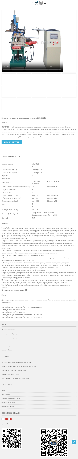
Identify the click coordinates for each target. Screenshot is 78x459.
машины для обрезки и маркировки (14, 370)
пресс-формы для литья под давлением (15, 378)
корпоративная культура (10, 338)
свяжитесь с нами (8, 406)
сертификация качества (10, 346)
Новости (4, 390)
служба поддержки (8, 402)
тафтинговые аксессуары (10, 374)
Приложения (6, 394)
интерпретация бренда (9, 334)
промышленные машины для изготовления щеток (19, 366)
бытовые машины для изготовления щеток (16, 362)
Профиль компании (8, 330)
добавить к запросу (12, 142)
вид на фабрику (7, 350)
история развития (8, 342)
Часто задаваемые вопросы (11, 398)
